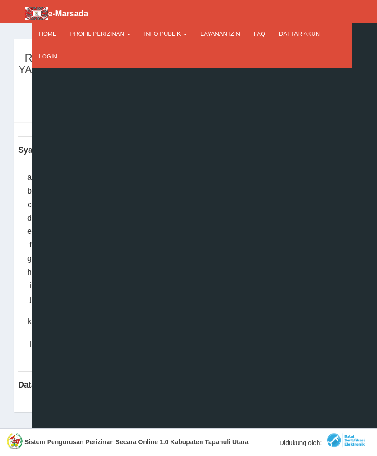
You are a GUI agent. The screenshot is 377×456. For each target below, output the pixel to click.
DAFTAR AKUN (299, 33)
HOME (48, 33)
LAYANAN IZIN (220, 33)
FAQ (259, 33)
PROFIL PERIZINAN (100, 33)
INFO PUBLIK (165, 33)
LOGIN (48, 56)
